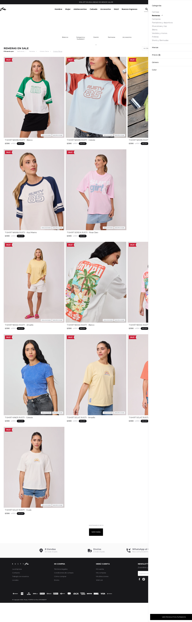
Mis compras (101, 592)
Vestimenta (20, 70)
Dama (44, 70)
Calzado (93, 9)
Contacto (16, 592)
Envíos (56, 599)
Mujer (68, 9)
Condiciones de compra (63, 592)
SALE (116, 9)
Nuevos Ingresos (129, 9)
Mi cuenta (100, 588)
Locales (15, 599)
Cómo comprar (60, 596)
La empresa (17, 588)
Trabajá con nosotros (20, 596)
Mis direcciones (102, 596)
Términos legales (60, 588)
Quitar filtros (57, 70)
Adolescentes (80, 9)
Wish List (99, 599)
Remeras (32, 70)
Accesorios (105, 9)
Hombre (58, 9)
